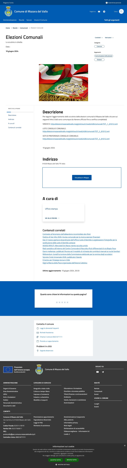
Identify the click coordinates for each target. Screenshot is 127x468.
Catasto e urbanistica (41, 397)
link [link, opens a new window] (83, 456)
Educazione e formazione (73, 388)
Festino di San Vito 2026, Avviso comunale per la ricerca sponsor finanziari (71, 237)
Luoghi (96, 404)
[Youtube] (98, 11)
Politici (5, 400)
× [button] (124, 445)
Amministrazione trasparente (74, 417)
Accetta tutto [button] (55, 460)
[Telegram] (103, 11)
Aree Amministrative (10, 391)
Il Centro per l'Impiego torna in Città (56, 260)
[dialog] (63, 455)
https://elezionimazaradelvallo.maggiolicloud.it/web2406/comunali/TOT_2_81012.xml (76, 131)
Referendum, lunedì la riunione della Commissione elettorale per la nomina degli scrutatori (77, 254)
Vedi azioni (109, 37)
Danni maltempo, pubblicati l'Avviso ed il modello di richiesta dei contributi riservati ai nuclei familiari (81, 251)
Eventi (96, 406)
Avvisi (96, 394)
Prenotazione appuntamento (44, 417)
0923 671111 (21, 437)
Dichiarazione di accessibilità (74, 428)
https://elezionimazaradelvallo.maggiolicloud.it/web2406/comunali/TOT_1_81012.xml (84, 124)
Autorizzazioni (69, 402)
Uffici (5, 394)
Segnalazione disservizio (42, 420)
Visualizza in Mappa (82, 177)
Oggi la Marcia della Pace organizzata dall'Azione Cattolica (65, 262)
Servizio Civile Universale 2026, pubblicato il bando (62, 257)
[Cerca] (121, 11)
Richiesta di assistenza (42, 425)
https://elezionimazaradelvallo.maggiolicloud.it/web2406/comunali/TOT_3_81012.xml (76, 138)
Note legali (68, 425)
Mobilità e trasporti (41, 400)
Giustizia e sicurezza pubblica (74, 391)
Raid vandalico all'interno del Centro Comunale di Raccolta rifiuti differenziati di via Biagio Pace (79, 248)
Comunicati (24, 28)
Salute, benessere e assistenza (75, 400)
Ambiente (67, 397)
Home (8, 28)
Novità (15, 28)
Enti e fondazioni (9, 397)
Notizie (96, 388)
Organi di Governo (9, 388)
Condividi (99, 37)
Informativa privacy (71, 422)
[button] (63, 464)
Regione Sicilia (8, 2)
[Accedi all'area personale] (113, 2)
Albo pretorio (68, 420)
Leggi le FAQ (38, 422)
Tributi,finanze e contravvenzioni (75, 394)
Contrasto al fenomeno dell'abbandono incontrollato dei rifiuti (67, 234)
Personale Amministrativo (12, 403)
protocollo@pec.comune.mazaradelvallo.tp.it (19, 434)
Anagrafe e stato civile (42, 388)
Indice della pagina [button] (14, 109)
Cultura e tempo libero (42, 391)
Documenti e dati (9, 405)
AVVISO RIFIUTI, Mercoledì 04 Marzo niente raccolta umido (65, 245)
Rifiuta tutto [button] (72, 460)
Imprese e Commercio (41, 394)
